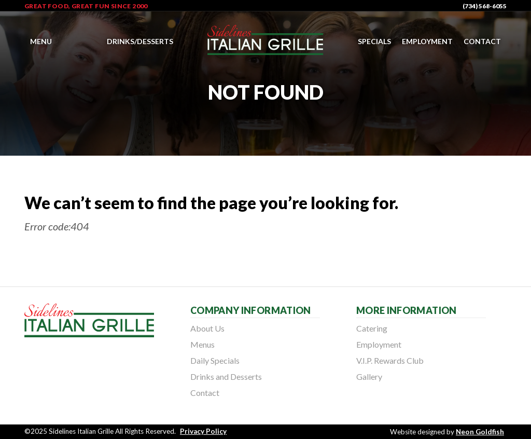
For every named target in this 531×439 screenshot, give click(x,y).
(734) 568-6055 (485, 6)
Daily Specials (215, 360)
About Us (207, 328)
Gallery (369, 376)
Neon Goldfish (480, 432)
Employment (427, 41)
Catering (371, 328)
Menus (202, 344)
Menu (41, 41)
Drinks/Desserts (140, 41)
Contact (482, 41)
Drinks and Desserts (226, 376)
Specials (374, 41)
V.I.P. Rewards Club (390, 360)
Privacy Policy (203, 431)
